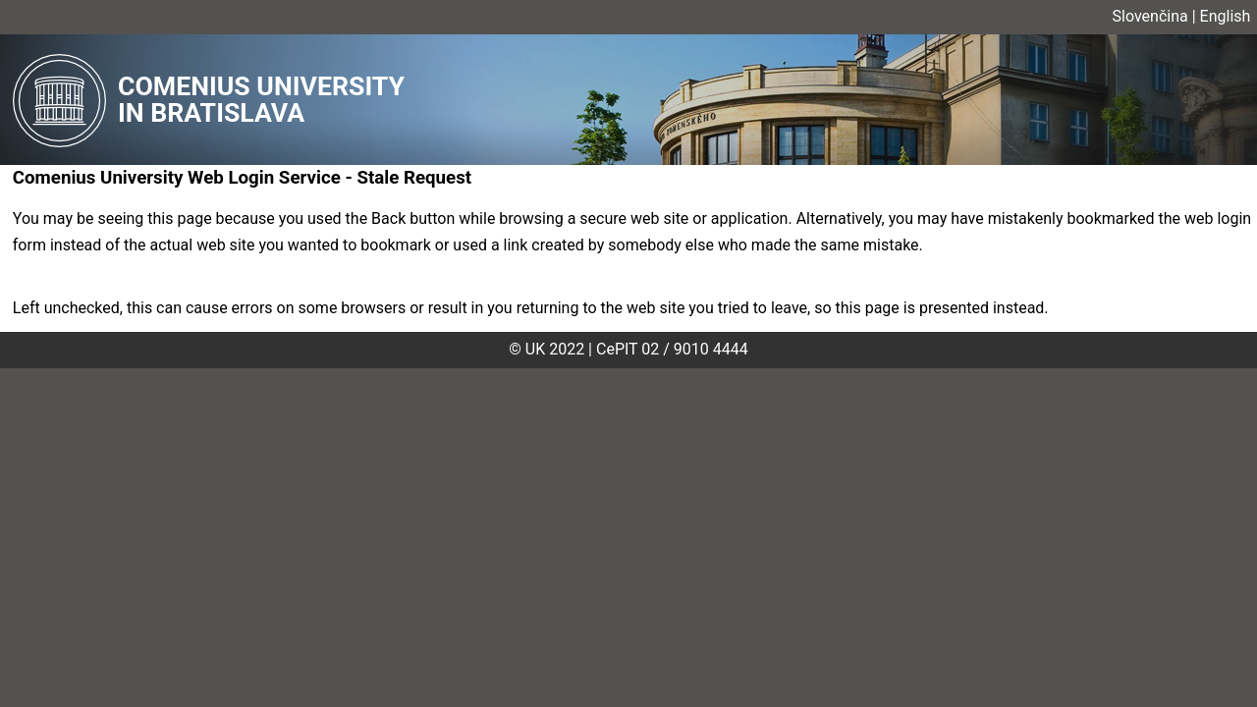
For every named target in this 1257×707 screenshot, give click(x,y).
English (1225, 16)
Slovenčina (1150, 16)
